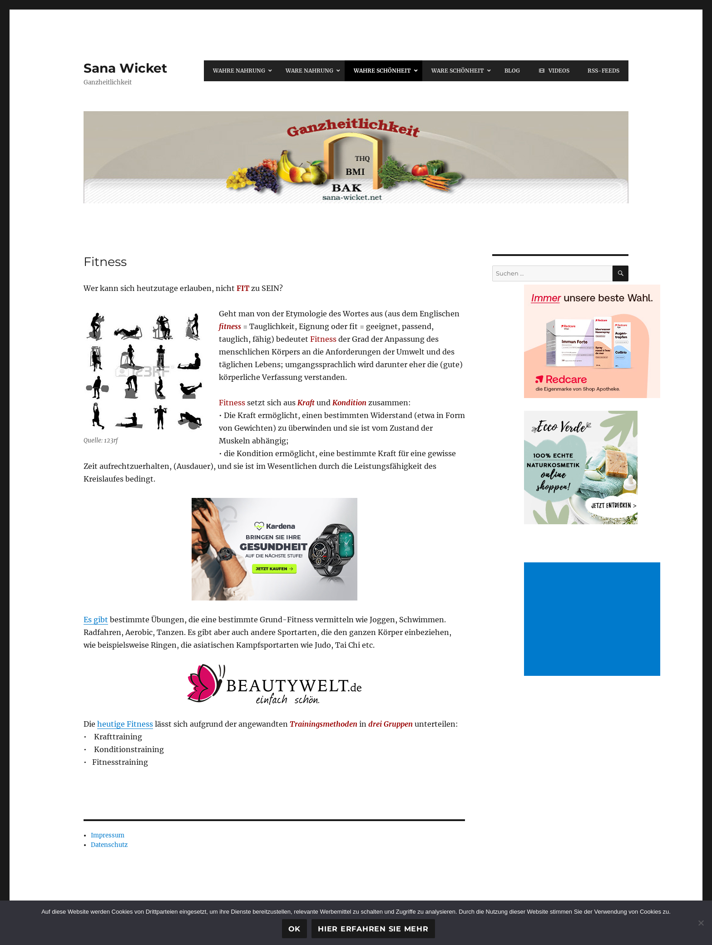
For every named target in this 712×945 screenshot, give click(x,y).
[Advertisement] (594, 620)
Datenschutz (109, 845)
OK (294, 929)
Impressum (107, 835)
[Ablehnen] (700, 922)
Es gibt (96, 619)
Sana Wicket (125, 68)
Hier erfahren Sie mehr (373, 929)
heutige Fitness (125, 723)
